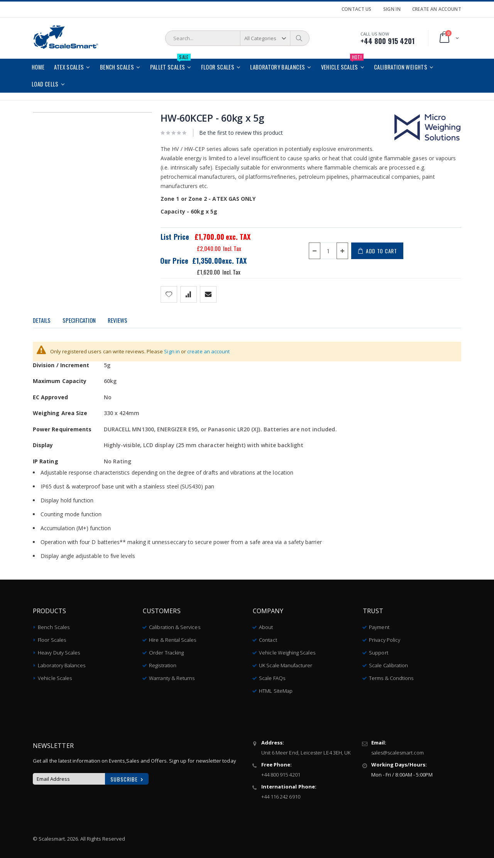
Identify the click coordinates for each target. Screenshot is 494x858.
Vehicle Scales (55, 676)
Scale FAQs (272, 676)
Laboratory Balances (61, 663)
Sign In (392, 9)
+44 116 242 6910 (280, 795)
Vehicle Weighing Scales (287, 651)
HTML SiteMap (276, 689)
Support (378, 651)
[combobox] (237, 38)
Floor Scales (52, 638)
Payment (379, 625)
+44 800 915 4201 (280, 773)
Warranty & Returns (172, 676)
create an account (208, 351)
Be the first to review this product (241, 132)
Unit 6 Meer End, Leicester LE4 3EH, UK (305, 751)
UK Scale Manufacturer (285, 663)
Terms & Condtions (391, 676)
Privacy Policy (384, 638)
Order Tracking (166, 651)
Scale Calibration (388, 663)
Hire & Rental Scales (172, 638)
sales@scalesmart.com (397, 751)
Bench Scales (53, 625)
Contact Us (357, 9)
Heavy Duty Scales (59, 651)
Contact (268, 638)
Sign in (172, 351)
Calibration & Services (174, 625)
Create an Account (436, 9)
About (266, 625)
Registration (162, 663)
